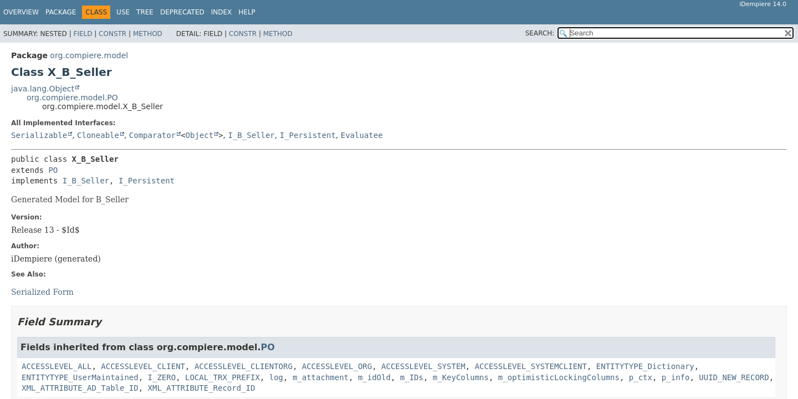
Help (246, 12)
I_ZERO (162, 377)
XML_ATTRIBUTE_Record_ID (201, 387)
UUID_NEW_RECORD (734, 377)
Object (200, 135)
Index (221, 12)
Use (123, 12)
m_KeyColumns (461, 377)
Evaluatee (362, 135)
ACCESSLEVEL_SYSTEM (423, 366)
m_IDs (411, 377)
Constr (112, 34)
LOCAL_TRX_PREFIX (222, 377)
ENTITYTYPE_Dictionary (645, 366)
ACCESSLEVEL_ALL (56, 366)
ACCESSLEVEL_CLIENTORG (244, 366)
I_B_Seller (251, 135)
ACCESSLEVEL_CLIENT (143, 366)
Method (147, 34)
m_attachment (321, 377)
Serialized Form (42, 292)
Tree (145, 12)
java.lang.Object (42, 88)
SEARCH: (540, 33)
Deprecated (182, 12)
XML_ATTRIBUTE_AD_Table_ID (80, 387)
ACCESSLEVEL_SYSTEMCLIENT (531, 366)
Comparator (152, 135)
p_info (676, 377)
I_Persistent (308, 135)
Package (60, 12)
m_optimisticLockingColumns (559, 377)
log (276, 377)
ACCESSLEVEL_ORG (337, 366)
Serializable (39, 135)
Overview (21, 12)
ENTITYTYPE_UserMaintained (80, 377)
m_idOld (374, 377)
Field (82, 34)
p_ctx (640, 377)
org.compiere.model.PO (72, 97)
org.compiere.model (89, 55)
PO (53, 170)
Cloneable (98, 135)
